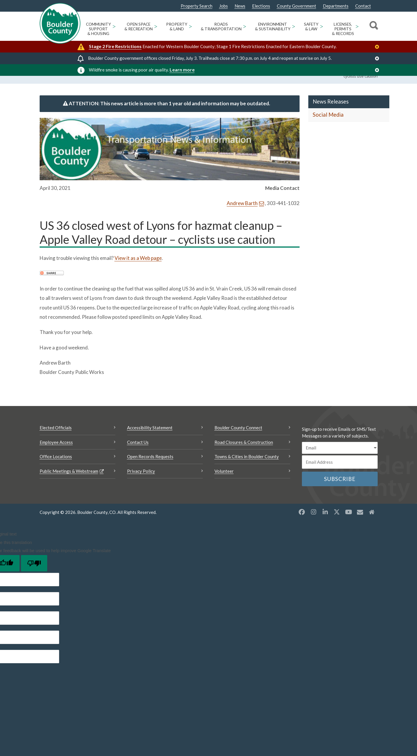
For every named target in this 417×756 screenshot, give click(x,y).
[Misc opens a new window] (360, 526)
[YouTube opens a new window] (348, 526)
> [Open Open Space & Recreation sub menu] (156, 26)
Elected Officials (56, 441)
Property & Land (176, 26)
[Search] (373, 26)
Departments (336, 6)
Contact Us (138, 456)
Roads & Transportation (221, 26)
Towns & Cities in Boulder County (246, 470)
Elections (261, 6)
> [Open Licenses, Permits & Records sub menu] (357, 26)
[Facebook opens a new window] (302, 526)
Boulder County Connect (238, 441)
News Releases (331, 116)
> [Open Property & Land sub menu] (190, 26)
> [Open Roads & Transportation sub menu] (244, 26)
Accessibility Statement (150, 441)
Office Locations (56, 470)
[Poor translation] (34, 577)
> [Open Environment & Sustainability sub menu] (293, 26)
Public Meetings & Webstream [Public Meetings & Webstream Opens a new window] (69, 485)
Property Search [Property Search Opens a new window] (196, 6)
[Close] (378, 47)
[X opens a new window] (337, 526)
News (240, 6)
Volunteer (224, 485)
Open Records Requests (150, 470)
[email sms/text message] (340, 462)
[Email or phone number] (340, 476)
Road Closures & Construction (243, 456)
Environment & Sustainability (273, 26)
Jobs (223, 6)
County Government (296, 6)
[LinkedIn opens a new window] (325, 526)
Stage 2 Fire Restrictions (115, 46)
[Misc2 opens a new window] (372, 526)
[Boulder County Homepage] (60, 23)
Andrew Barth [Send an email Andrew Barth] (242, 217)
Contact (363, 6)
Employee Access (56, 456)
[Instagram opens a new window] (313, 526)
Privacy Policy (141, 485)
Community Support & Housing (98, 29)
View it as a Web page (138, 272)
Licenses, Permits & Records (343, 29)
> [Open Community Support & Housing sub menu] (114, 26)
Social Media (328, 129)
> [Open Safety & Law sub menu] (321, 26)
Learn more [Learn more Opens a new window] (182, 69)
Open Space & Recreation (138, 26)
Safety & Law (311, 26)
